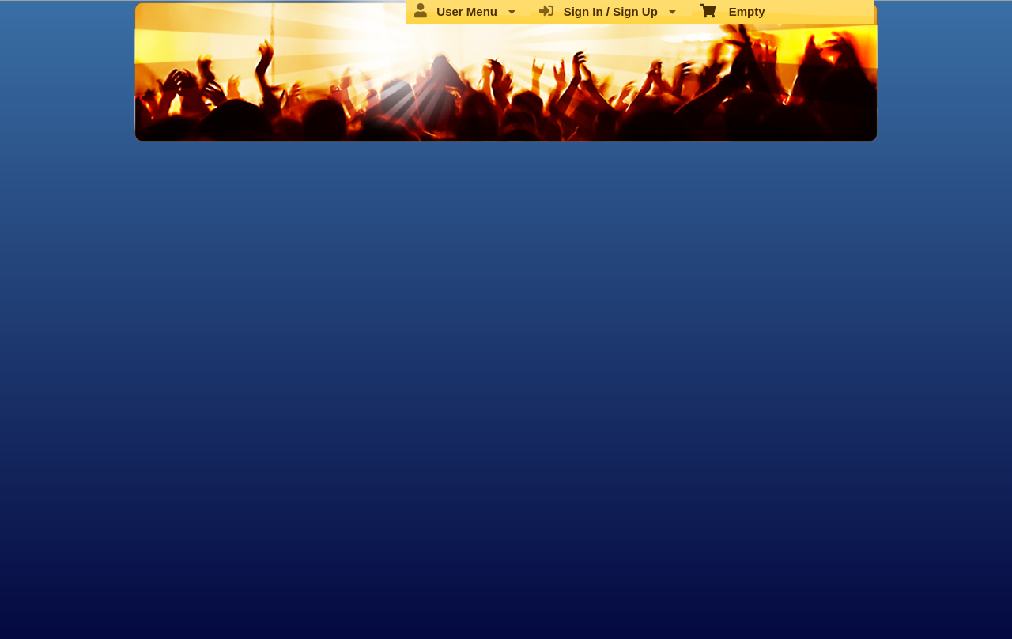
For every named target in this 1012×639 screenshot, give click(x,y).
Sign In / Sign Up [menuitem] (607, 11)
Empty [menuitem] (732, 10)
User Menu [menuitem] (464, 11)
